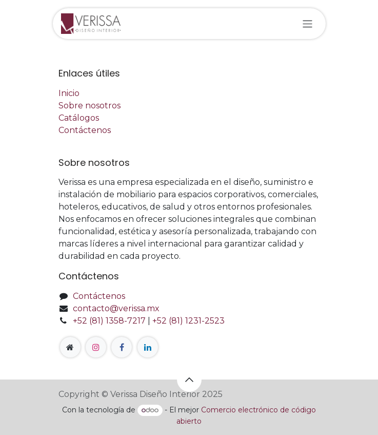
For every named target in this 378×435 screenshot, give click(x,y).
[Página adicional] (70, 347)
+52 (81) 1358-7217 (109, 321)
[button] (189, 379)
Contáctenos (84, 130)
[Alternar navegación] (307, 23)
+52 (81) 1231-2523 (188, 321)
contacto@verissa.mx (116, 308)
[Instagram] (96, 347)
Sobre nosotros (89, 105)
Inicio (68, 93)
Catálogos (78, 118)
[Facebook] (121, 347)
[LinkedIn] (147, 347)
